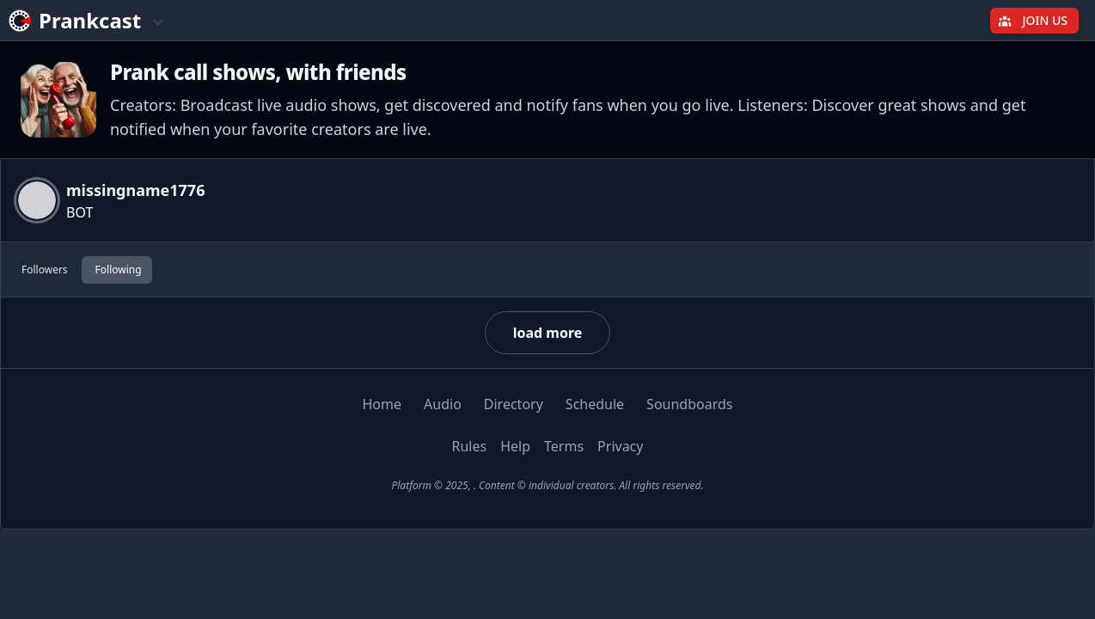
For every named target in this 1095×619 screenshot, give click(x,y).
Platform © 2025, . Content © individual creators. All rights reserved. (547, 485)
